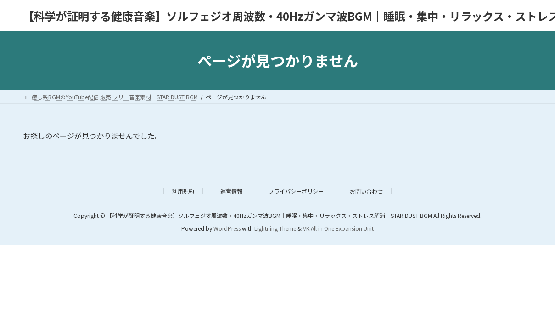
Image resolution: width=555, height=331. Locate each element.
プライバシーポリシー (296, 191)
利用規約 (183, 191)
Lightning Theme (275, 229)
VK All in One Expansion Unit (338, 229)
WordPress (227, 229)
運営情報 (231, 191)
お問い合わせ (366, 191)
